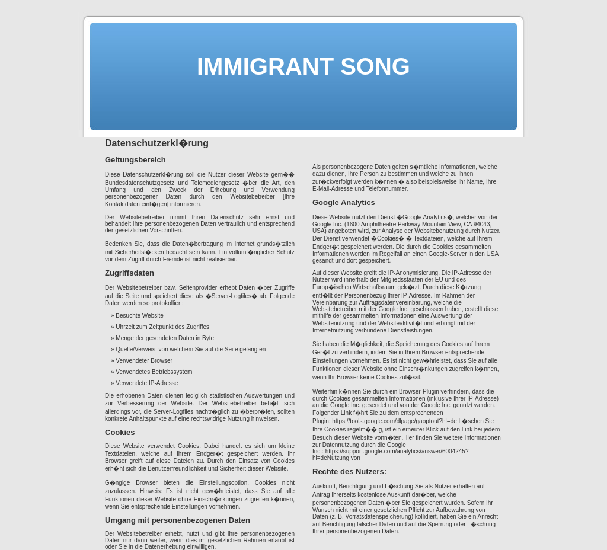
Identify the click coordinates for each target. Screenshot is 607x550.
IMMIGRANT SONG (303, 66)
